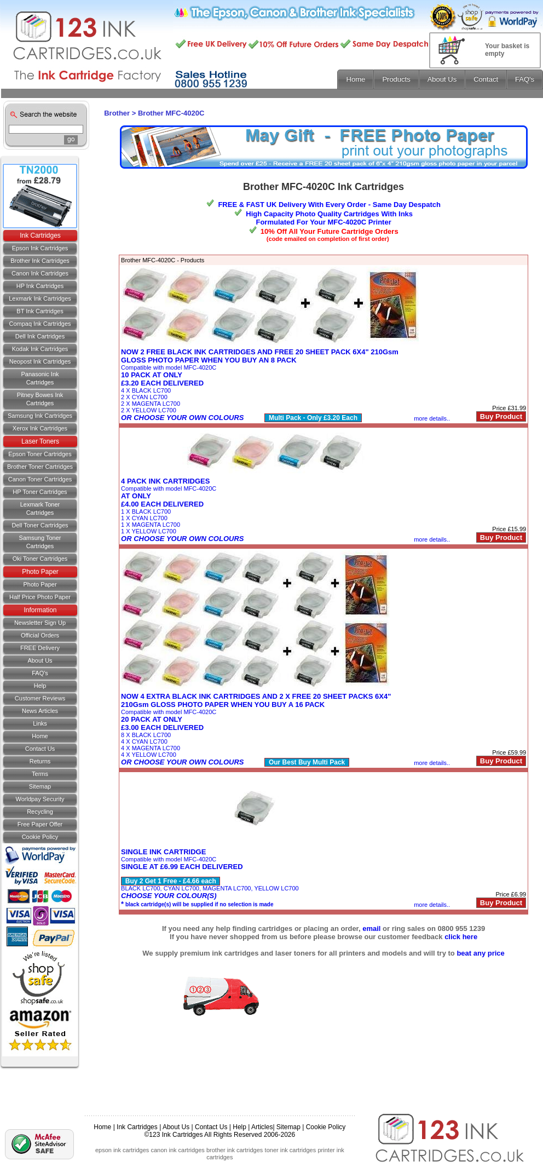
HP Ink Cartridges (40, 286)
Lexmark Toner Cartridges (40, 508)
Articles (262, 1127)
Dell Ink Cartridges (40, 336)
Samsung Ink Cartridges (40, 415)
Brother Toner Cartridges (40, 466)
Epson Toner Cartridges (39, 454)
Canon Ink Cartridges (39, 273)
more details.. (432, 418)
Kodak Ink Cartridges (40, 349)
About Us (39, 660)
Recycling (40, 811)
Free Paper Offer (40, 824)
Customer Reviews (40, 698)
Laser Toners (40, 441)
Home (40, 736)
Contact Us (211, 1127)
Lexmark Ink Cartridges (40, 298)
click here (460, 937)
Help (40, 685)
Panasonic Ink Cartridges (40, 378)
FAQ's (40, 673)
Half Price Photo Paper (40, 597)
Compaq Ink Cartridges (40, 323)
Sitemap (40, 786)
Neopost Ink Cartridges (40, 361)
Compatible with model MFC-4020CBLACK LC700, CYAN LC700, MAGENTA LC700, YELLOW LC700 (210, 878)
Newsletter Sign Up (40, 622)
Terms (40, 774)
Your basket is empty (507, 50)
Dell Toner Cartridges (39, 525)
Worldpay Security (39, 799)
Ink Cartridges (40, 235)
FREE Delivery (40, 648)
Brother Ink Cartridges (40, 260)
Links (40, 723)
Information (40, 610)
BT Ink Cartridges (39, 311)
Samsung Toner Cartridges (40, 541)
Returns (40, 761)
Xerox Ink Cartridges (40, 428)
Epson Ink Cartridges (40, 248)
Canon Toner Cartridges (40, 479)
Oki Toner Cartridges (40, 558)
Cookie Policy (40, 836)
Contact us (40, 748)
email (371, 928)
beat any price (480, 953)
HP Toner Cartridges (40, 491)
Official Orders (40, 635)
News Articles (40, 711)
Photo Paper (40, 572)
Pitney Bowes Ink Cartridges (40, 399)
